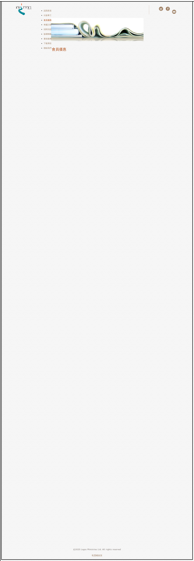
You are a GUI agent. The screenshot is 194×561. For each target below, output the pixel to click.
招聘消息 (48, 29)
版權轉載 (48, 34)
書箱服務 (48, 39)
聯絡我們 (48, 48)
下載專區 (48, 43)
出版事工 (48, 15)
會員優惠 (48, 20)
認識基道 (48, 11)
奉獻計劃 (48, 25)
